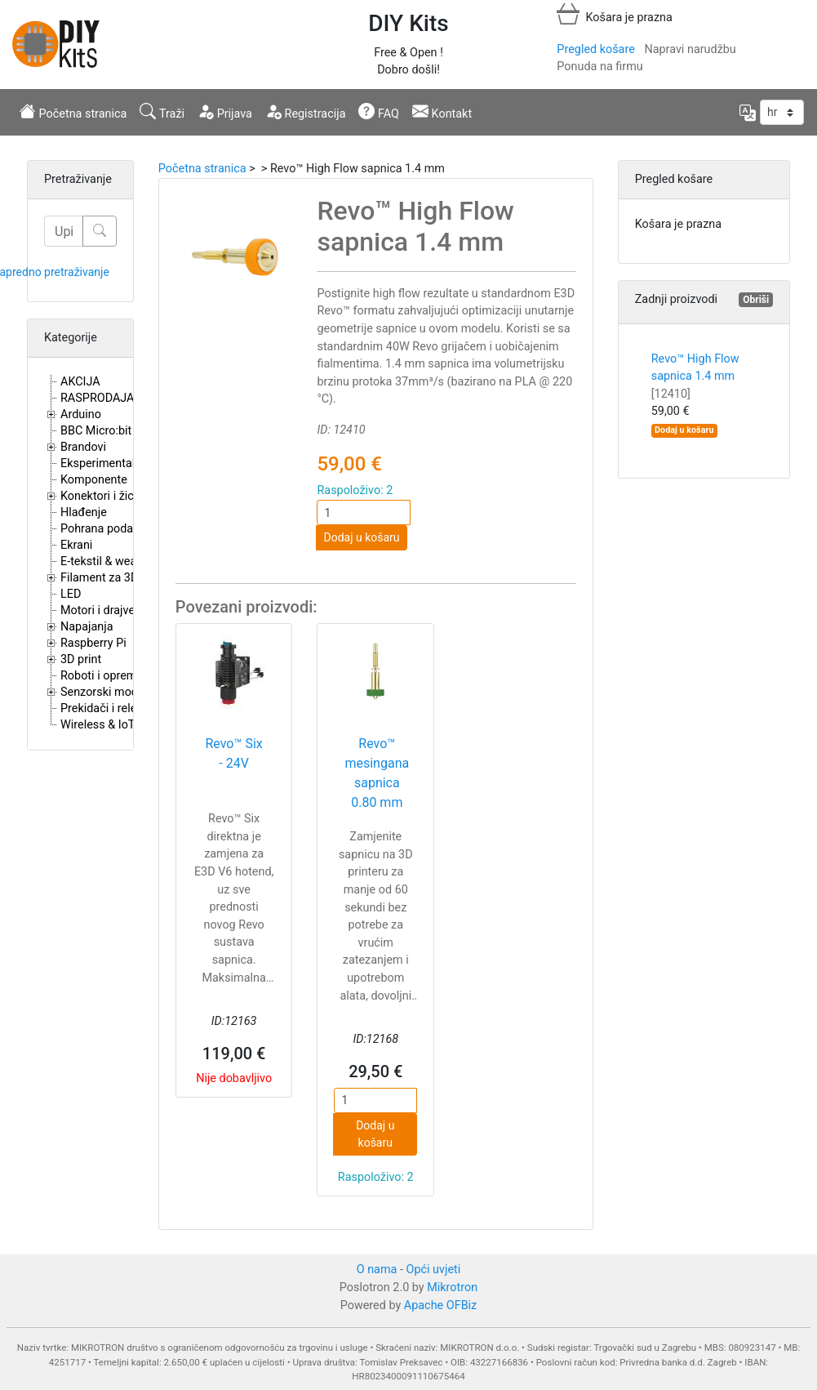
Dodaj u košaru (361, 537)
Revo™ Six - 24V (233, 753)
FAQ (378, 112)
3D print (80, 659)
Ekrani (76, 545)
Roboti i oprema (101, 676)
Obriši (756, 299)
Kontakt (442, 112)
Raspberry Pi (93, 643)
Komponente (93, 480)
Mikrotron (452, 1287)
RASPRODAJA (97, 398)
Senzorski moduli (105, 692)
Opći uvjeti (433, 1269)
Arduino (80, 414)
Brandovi (83, 447)
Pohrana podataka (108, 529)
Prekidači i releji (101, 708)
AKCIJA (80, 382)
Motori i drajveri (100, 610)
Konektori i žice (100, 496)
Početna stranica (73, 112)
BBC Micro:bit (95, 431)
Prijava (225, 112)
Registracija (305, 112)
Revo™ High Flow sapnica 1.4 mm (695, 376)
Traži (162, 112)
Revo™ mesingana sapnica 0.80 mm (376, 773)
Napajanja (86, 627)
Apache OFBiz (440, 1305)
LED (70, 594)
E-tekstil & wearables (114, 561)
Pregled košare (595, 49)
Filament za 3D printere (120, 578)
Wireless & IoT (97, 725)
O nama (377, 1269)
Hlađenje (83, 512)
